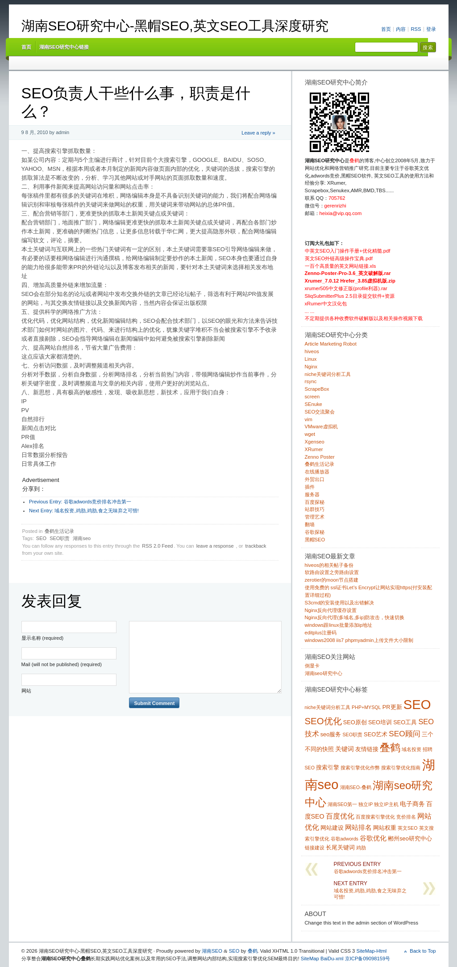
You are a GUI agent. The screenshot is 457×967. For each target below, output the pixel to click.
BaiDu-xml (332, 958)
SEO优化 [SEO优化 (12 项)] (323, 721)
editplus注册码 (321, 632)
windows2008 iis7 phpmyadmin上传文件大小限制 (359, 640)
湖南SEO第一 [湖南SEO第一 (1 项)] (342, 804)
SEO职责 (60, 538)
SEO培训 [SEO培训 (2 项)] (380, 722)
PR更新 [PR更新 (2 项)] (392, 707)
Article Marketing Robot (331, 343)
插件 (310, 487)
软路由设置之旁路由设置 (332, 572)
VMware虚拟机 (321, 426)
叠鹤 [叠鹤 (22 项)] (390, 747)
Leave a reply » (258, 132)
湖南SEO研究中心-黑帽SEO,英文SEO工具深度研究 (174, 25)
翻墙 (310, 524)
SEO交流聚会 (320, 411)
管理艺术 (314, 516)
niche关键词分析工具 (328, 374)
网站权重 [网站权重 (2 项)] (384, 827)
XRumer (314, 449)
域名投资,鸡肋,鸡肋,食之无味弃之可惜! (84, 510)
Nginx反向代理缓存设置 (331, 610)
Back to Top (423, 951)
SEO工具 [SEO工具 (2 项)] (405, 722)
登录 (431, 29)
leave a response (215, 546)
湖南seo (82, 538)
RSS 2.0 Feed (157, 546)
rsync (311, 381)
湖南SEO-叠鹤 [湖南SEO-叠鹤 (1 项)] (355, 787)
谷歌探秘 (314, 532)
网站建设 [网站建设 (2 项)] (332, 827)
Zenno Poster (320, 457)
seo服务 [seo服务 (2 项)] (330, 734)
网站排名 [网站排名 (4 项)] (358, 827)
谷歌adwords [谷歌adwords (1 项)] (344, 838)
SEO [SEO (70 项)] (417, 704)
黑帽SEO (315, 539)
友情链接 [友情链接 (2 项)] (366, 749)
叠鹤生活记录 (59, 531)
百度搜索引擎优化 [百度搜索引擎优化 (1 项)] (375, 816)
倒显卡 (312, 665)
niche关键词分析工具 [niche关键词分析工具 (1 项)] (327, 707)
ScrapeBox (317, 389)
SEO (41, 538)
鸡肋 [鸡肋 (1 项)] (361, 847)
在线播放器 (317, 471)
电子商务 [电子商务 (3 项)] (412, 803)
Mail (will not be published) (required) (61, 664)
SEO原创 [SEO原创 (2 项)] (355, 722)
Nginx (311, 366)
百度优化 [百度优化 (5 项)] (340, 816)
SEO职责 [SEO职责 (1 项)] (352, 734)
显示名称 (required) (42, 638)
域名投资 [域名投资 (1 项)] (411, 749)
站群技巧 (314, 509)
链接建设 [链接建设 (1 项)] (314, 847)
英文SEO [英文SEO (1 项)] (408, 828)
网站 (26, 690)
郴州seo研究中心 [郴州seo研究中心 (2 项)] (410, 838)
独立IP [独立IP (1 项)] (365, 804)
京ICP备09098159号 (368, 958)
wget (310, 434)
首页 (386, 29)
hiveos (312, 351)
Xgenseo (314, 441)
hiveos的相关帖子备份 (329, 565)
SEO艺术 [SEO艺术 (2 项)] (375, 734)
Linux (311, 359)
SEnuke (313, 404)
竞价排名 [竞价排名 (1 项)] (406, 816)
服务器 (312, 494)
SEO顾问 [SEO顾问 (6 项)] (404, 733)
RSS (416, 29)
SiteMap (310, 958)
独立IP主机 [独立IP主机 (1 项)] (386, 804)
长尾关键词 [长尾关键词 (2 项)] (340, 847)
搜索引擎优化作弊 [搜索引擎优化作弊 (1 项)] (360, 767)
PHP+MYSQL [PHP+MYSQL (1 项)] (366, 707)
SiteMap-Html (371, 951)
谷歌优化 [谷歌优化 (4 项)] (373, 838)
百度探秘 (314, 502)
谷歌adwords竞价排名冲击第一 (80, 501)
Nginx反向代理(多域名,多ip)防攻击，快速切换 (355, 617)
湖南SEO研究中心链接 (64, 47)
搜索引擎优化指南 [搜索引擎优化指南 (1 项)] (400, 767)
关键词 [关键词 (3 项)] (344, 748)
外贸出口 (314, 479)
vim (308, 419)
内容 (401, 29)
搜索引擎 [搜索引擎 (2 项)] (327, 767)
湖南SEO (212, 951)
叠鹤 (253, 951)
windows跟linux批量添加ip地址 (339, 625)
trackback (255, 546)
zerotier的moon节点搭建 (331, 580)
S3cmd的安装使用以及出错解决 (339, 602)
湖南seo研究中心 (323, 673)
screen (312, 396)
